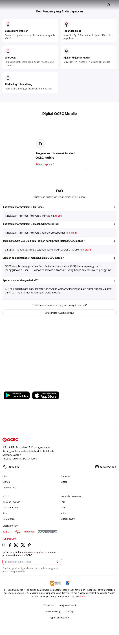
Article (63, 513)
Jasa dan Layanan (11, 501)
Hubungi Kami (9, 538)
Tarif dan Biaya (10, 507)
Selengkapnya (45, 164)
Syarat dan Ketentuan (71, 496)
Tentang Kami (9, 487)
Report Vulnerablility (59, 617)
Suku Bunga (8, 518)
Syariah (6, 481)
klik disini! (85, 249)
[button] (59, 207)
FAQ (62, 501)
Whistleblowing (52, 611)
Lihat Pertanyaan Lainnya (59, 312)
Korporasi (65, 476)
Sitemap (69, 611)
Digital (63, 481)
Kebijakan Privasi (67, 605)
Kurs (4, 513)
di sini (58, 215)
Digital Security (67, 518)
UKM (4, 476)
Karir (62, 507)
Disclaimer (48, 605)
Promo (5, 496)
